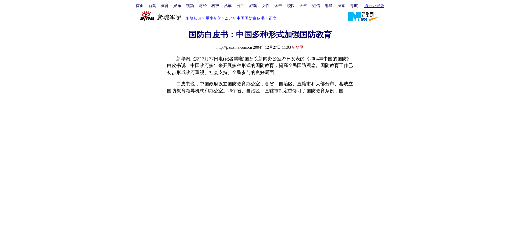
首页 (140, 5)
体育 (165, 5)
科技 (215, 5)
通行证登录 (374, 5)
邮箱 (329, 5)
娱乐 (177, 5)
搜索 (341, 5)
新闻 (152, 5)
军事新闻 (214, 18)
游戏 (253, 5)
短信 (316, 5)
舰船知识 (193, 18)
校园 (291, 5)
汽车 (228, 5)
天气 (303, 5)
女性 (266, 5)
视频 (190, 5)
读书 (278, 5)
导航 (354, 5)
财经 (203, 5)
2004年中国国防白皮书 (245, 18)
